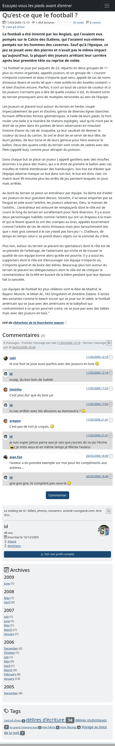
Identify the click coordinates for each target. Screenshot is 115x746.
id (11, 374)
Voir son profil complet (57, 554)
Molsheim (14, 546)
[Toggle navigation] (107, 6)
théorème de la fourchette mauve (38, 323)
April (7, 602)
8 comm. (96, 22)
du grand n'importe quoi (26, 727)
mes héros (51, 727)
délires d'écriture (50, 719)
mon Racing (70, 727)
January (9, 634)
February (10, 674)
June (7, 583)
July (6, 617)
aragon (15, 421)
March (8, 630)
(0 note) (70, 22)
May (7, 598)
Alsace (12, 541)
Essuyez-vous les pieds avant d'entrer (37, 5)
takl (13, 358)
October (9, 653)
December (11, 648)
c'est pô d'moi (15, 27)
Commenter (57, 495)
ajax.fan (16, 457)
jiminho (16, 389)
